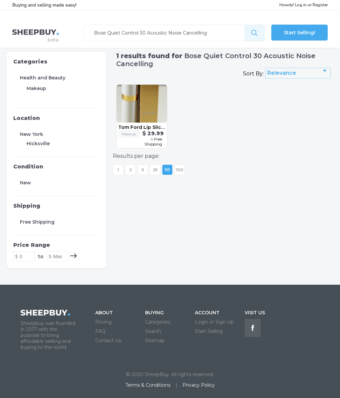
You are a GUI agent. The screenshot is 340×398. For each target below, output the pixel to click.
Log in (300, 5)
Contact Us (108, 341)
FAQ (100, 331)
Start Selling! (299, 33)
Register (320, 5)
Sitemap (155, 341)
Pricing (103, 322)
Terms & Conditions (148, 385)
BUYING (154, 313)
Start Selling (209, 331)
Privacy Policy (199, 385)
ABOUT (104, 313)
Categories (30, 61)
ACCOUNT (207, 313)
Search (153, 331)
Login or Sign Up (214, 322)
